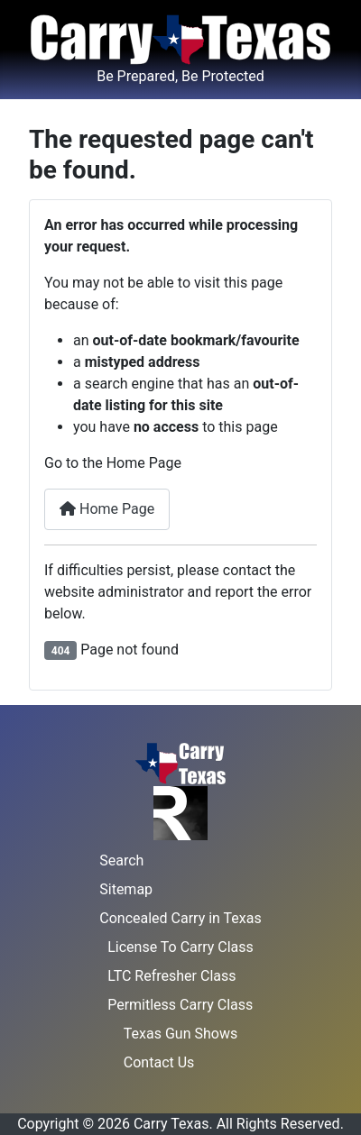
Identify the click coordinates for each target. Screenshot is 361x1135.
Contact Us (159, 1062)
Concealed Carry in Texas (180, 918)
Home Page (107, 508)
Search (121, 860)
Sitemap (126, 889)
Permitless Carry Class (180, 1004)
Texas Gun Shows (180, 1033)
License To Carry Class (180, 947)
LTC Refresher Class (171, 975)
